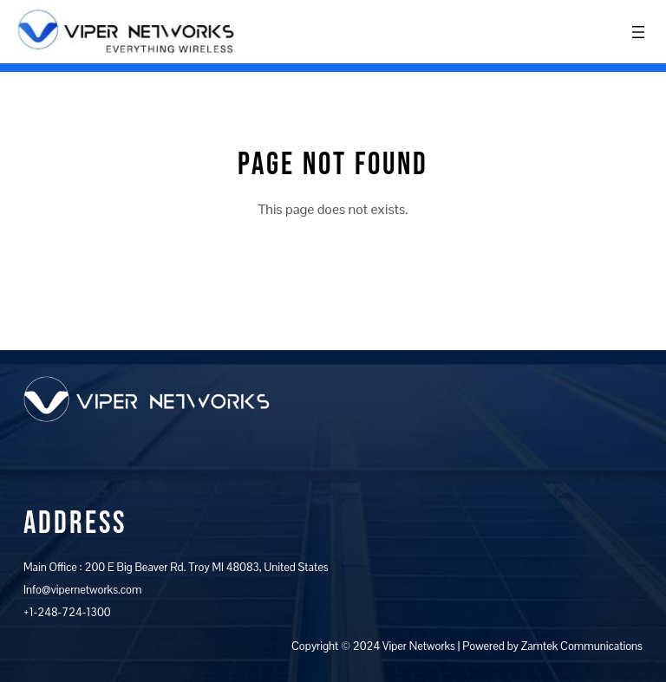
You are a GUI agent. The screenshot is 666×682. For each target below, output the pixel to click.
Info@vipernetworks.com (82, 589)
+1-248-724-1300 (67, 612)
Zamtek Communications (582, 646)
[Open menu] (638, 32)
